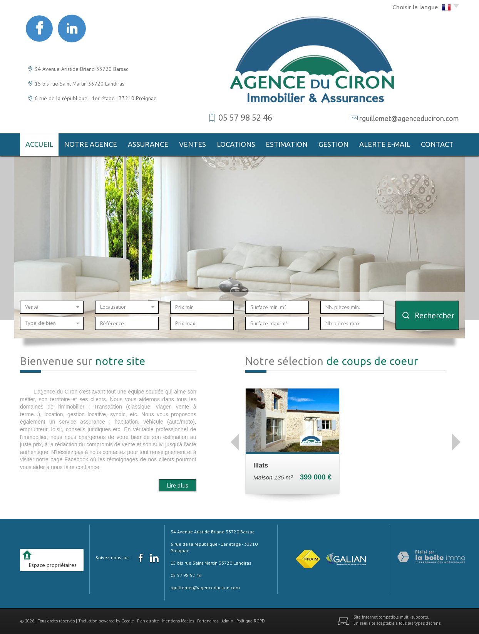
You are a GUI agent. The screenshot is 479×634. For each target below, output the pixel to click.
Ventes (192, 144)
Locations (236, 144)
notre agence (90, 144)
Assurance (148, 144)
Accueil (39, 144)
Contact (437, 144)
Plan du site (148, 621)
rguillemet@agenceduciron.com (409, 118)
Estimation (287, 144)
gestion (333, 144)
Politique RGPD (250, 621)
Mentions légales (178, 621)
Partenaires (207, 621)
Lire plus (177, 485)
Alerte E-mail (384, 144)
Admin (227, 621)
